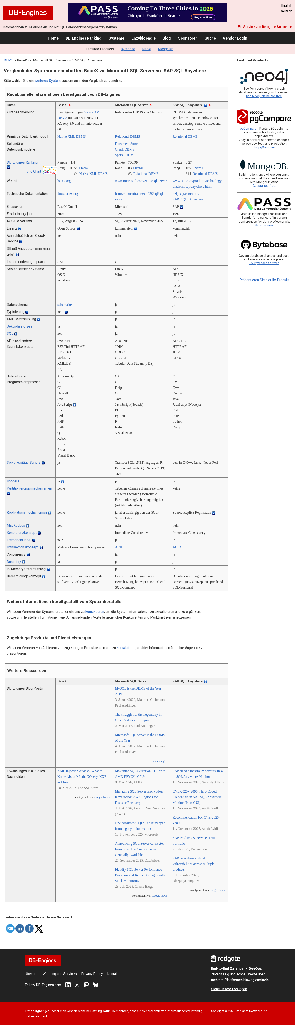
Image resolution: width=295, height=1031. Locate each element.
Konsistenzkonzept (22, 533)
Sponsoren (188, 38)
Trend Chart (32, 171)
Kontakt (113, 974)
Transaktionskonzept (22, 547)
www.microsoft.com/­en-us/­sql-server (141, 181)
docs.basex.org (67, 193)
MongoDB (165, 49)
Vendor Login (235, 38)
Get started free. (264, 186)
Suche (210, 38)
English (286, 5)
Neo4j (146, 49)
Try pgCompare (264, 147)
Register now (264, 225)
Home (53, 38)
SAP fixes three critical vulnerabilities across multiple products (194, 863)
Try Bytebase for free (264, 263)
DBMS (8, 60)
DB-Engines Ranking (84, 38)
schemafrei (65, 304)
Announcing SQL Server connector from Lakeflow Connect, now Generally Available (139, 849)
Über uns (31, 974)
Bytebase (128, 49)
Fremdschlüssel (19, 540)
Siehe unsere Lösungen (229, 989)
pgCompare (248, 129)
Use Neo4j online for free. (264, 96)
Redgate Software (277, 27)
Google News (102, 797)
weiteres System (48, 81)
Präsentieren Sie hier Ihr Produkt (264, 280)
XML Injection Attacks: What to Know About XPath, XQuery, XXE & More (82, 776)
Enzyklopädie (144, 38)
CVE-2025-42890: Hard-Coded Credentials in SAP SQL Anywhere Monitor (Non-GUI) (197, 796)
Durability (14, 562)
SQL (10, 333)
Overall (84, 168)
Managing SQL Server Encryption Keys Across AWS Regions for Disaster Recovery (139, 796)
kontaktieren (94, 612)
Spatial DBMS (125, 155)
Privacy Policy (92, 974)
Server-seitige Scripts (23, 462)
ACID (119, 547)
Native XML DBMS (71, 136)
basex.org (64, 181)
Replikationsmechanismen (27, 512)
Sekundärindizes (19, 326)
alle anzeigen (160, 761)
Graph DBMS (124, 149)
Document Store (126, 144)
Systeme (116, 38)
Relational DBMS (127, 136)
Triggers (13, 481)
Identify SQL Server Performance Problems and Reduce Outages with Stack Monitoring (140, 875)
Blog (167, 38)
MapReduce (16, 525)
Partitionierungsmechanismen (29, 488)
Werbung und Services (60, 974)
